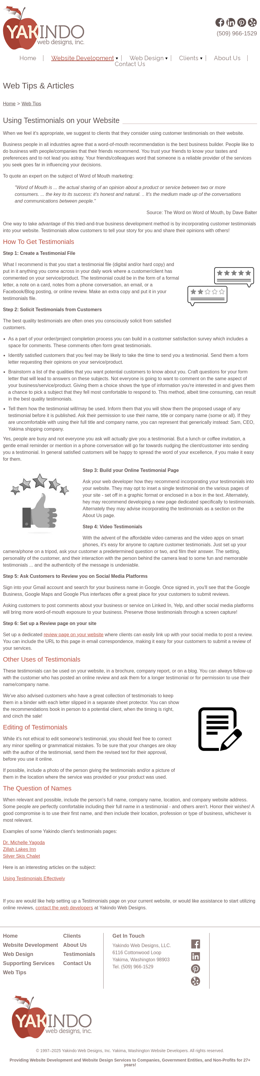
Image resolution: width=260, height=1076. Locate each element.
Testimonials (79, 954)
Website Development (82, 58)
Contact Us (130, 64)
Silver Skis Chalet (21, 856)
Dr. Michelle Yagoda (24, 842)
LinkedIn (230, 22)
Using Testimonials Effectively (34, 878)
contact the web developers (64, 907)
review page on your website (74, 634)
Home (27, 58)
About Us (227, 58)
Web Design (146, 58)
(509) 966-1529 (237, 33)
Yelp (252, 22)
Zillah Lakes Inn (19, 849)
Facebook (219, 22)
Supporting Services (29, 963)
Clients (188, 58)
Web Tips (31, 103)
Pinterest (241, 22)
